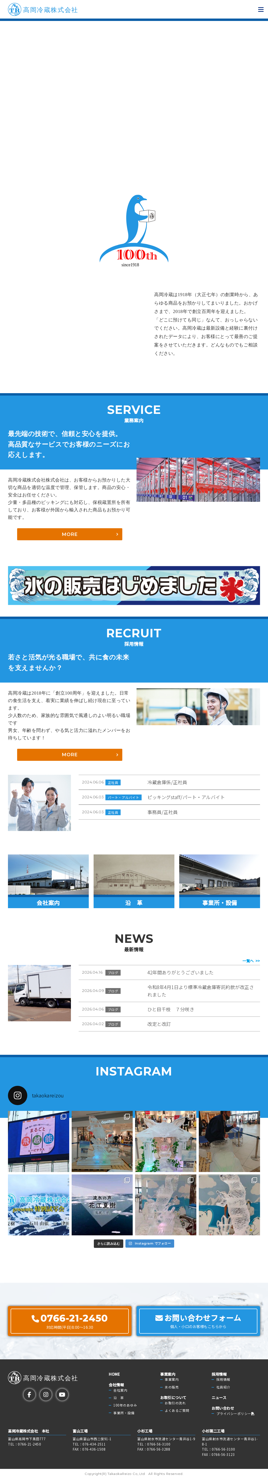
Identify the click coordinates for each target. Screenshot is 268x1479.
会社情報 (116, 1384)
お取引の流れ (175, 1403)
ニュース (219, 1397)
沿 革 (118, 1397)
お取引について (173, 1397)
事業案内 (167, 1374)
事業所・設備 (123, 1412)
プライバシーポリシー (235, 1413)
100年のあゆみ (125, 1405)
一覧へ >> (251, 961)
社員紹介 (223, 1387)
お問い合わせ (223, 1408)
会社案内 (120, 1390)
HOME (114, 1374)
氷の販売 (172, 1387)
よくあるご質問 (177, 1410)
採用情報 (219, 1374)
